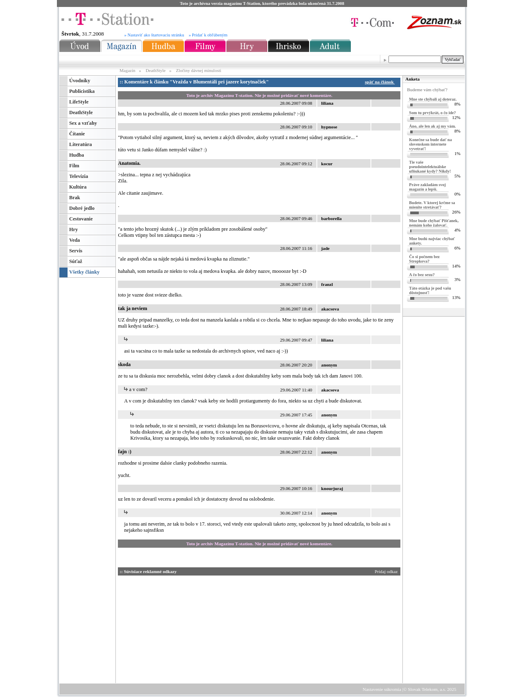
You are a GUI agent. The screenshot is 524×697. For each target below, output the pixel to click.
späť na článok (381, 81)
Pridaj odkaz (387, 571)
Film (74, 166)
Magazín (128, 70)
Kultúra (77, 187)
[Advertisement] (195, 628)
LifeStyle (78, 102)
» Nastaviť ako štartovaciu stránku (154, 35)
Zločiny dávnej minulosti (198, 70)
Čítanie (77, 134)
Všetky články (84, 272)
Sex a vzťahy (83, 123)
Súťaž (75, 261)
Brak (74, 197)
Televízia (78, 176)
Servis (75, 251)
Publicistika (82, 91)
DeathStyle (156, 70)
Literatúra (80, 144)
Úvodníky (79, 80)
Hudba (76, 155)
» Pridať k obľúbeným (208, 35)
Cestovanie (81, 219)
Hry (73, 229)
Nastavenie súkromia (382, 689)
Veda (74, 240)
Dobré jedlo (82, 208)
